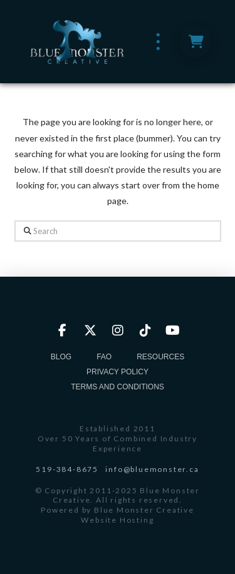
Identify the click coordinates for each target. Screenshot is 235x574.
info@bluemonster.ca (152, 469)
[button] (158, 42)
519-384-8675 (67, 469)
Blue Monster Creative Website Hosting (137, 515)
